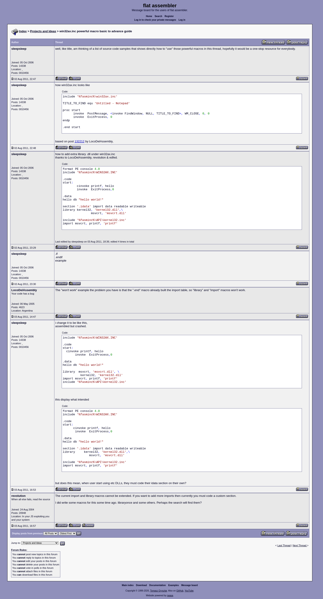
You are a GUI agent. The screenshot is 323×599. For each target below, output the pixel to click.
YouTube (189, 590)
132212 (79, 141)
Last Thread (284, 545)
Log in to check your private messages (155, 20)
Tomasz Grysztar (158, 590)
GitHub (179, 590)
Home (149, 16)
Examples (173, 585)
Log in (182, 20)
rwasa (170, 595)
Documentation (157, 585)
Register (169, 16)
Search (158, 16)
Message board (189, 585)
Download (141, 585)
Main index (128, 585)
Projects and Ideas (43, 31)
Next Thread (300, 545)
